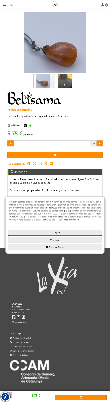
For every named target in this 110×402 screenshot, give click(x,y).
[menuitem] (55, 334)
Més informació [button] (71, 219)
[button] (55, 5)
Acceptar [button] (55, 232)
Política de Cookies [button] (19, 342)
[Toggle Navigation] (104, 5)
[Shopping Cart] (55, 155)
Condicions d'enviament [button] (22, 351)
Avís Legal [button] (15, 334)
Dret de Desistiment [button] (19, 355)
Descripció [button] (19, 172)
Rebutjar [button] (55, 240)
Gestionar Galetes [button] (55, 247)
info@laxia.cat (18, 312)
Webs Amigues (19, 322)
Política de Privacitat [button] (20, 338)
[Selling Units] (52, 143)
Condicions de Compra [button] (21, 346)
